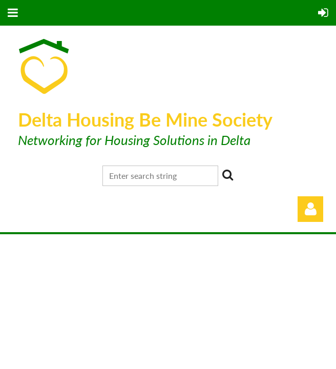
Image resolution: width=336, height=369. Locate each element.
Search (228, 175)
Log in (310, 209)
